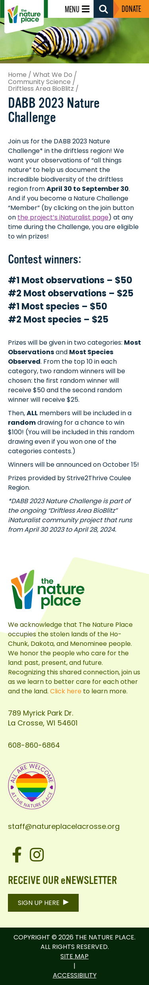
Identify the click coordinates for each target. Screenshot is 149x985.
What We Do (52, 74)
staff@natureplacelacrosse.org (64, 826)
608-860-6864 (34, 745)
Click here (65, 691)
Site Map (74, 956)
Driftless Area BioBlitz (41, 88)
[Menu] (79, 9)
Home (17, 74)
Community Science (39, 82)
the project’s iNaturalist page (62, 217)
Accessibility (75, 975)
